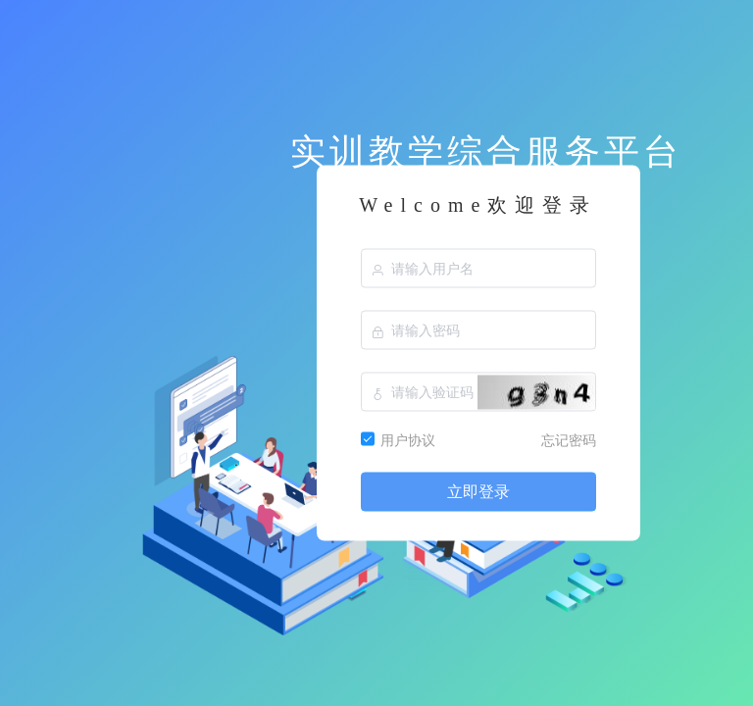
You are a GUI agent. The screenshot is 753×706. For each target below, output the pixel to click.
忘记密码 (568, 440)
